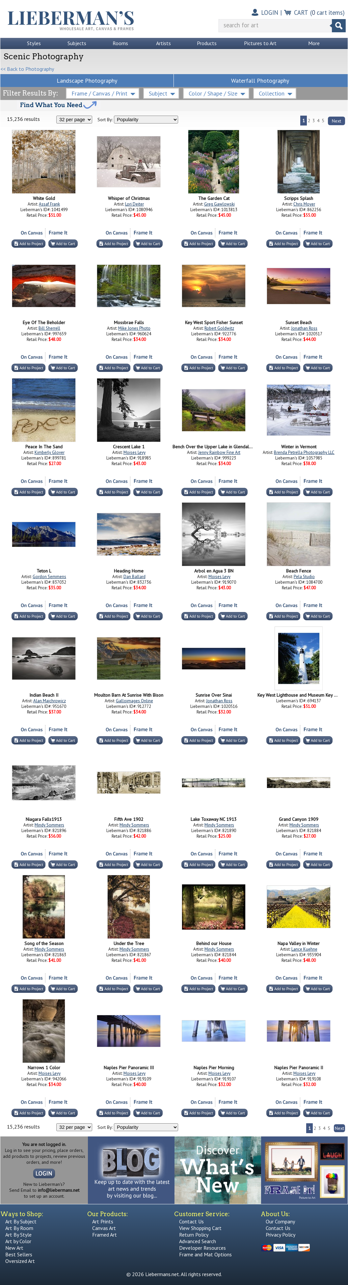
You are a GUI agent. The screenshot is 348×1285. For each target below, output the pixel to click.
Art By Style (18, 1234)
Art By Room (19, 1228)
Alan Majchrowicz (49, 701)
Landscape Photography (87, 80)
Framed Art (104, 1234)
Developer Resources (202, 1247)
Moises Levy (134, 452)
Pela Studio (304, 576)
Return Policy (193, 1234)
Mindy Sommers (49, 825)
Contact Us (191, 1221)
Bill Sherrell (49, 328)
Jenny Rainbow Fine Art (219, 452)
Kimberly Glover (50, 452)
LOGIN (269, 12)
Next (336, 121)
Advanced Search (197, 1241)
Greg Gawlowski (219, 204)
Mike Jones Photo (134, 328)
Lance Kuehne (304, 949)
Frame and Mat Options (205, 1254)
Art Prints (102, 1221)
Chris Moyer (304, 204)
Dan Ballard (134, 576)
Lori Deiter (134, 204)
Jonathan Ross (304, 328)
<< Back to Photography (27, 69)
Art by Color (18, 1241)
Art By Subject (21, 1221)
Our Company (280, 1221)
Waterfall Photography (260, 80)
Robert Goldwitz (219, 328)
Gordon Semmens (49, 576)
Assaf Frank (49, 204)
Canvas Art (104, 1228)
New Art (14, 1247)
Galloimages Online (134, 701)
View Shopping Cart (200, 1228)
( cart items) (327, 12)
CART (301, 12)
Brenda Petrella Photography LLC (304, 452)
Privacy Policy (280, 1234)
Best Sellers (18, 1254)
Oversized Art (20, 1261)
